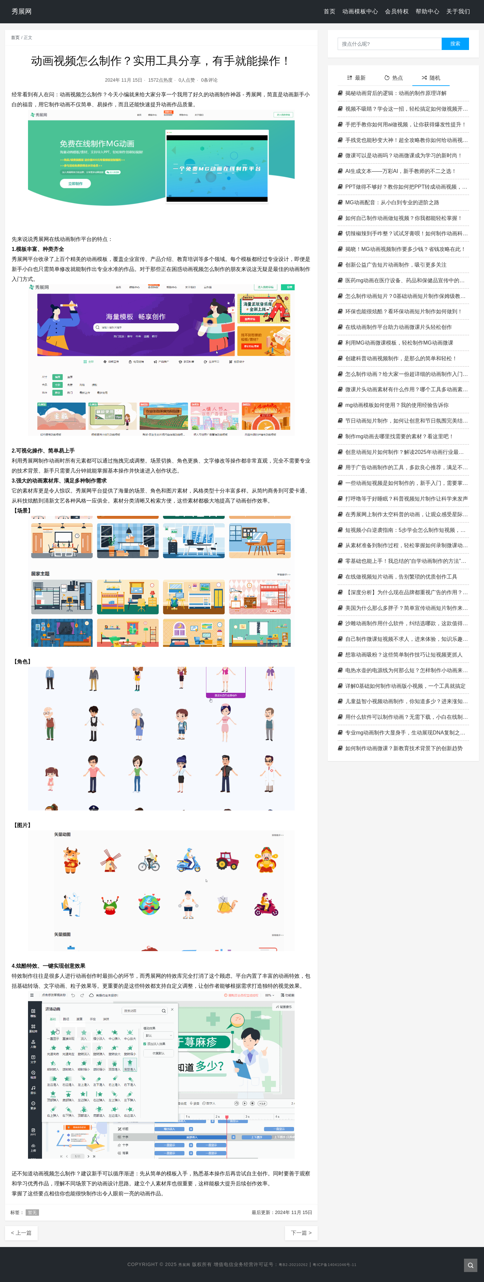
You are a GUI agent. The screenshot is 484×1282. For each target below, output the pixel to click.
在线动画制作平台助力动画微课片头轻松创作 (395, 327)
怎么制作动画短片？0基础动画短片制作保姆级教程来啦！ (403, 296)
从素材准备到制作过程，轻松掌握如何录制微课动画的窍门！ (403, 545)
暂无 (32, 1212)
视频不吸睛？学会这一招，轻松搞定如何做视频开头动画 (403, 109)
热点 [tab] (393, 78)
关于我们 (458, 11)
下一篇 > (301, 1233)
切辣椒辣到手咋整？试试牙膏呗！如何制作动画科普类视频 (403, 233)
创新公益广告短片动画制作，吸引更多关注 (392, 265)
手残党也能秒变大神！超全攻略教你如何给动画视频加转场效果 (403, 140)
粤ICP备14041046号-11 (339, 1264)
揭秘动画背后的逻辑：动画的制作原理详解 (392, 93)
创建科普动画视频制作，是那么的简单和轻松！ (397, 358)
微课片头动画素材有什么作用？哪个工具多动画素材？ (403, 389)
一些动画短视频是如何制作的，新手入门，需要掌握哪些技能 (403, 483)
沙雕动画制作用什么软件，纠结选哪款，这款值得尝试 (403, 623)
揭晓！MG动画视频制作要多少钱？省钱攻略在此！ (402, 249)
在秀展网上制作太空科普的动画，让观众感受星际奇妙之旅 (403, 514)
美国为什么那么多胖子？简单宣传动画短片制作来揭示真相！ (403, 608)
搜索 (455, 43)
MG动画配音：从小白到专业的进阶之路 (388, 202)
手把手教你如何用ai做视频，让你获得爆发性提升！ (402, 124)
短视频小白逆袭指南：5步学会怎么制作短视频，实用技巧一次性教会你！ (403, 530)
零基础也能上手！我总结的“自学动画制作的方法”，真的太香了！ (403, 561)
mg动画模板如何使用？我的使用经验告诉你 (393, 405)
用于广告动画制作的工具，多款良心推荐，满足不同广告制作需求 (403, 467)
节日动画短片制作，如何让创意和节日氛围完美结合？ (403, 421)
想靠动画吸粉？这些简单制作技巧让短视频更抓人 (400, 654)
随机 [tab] (431, 78)
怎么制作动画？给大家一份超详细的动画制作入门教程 (403, 374)
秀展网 (175, 1264)
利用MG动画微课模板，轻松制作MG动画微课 (395, 343)
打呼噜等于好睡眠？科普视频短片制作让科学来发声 (403, 499)
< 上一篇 (21, 1233)
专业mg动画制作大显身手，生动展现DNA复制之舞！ (403, 732)
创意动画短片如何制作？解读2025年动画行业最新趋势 (403, 452)
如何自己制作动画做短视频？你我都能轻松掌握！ (400, 218)
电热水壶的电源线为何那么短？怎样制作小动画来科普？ (403, 670)
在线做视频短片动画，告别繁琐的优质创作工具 (397, 577)
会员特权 (397, 11)
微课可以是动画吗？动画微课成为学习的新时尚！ (400, 155)
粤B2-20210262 (289, 1264)
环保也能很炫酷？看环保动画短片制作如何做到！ (400, 311)
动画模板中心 (360, 11)
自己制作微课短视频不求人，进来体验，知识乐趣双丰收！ (403, 639)
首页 (330, 11)
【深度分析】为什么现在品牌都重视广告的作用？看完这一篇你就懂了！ (403, 592)
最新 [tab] (356, 78)
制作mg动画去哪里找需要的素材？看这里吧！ (396, 436)
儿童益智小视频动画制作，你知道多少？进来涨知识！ (403, 701)
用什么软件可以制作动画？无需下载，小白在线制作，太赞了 (403, 717)
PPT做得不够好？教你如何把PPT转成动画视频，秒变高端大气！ (403, 187)
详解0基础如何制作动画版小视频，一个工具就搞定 (402, 686)
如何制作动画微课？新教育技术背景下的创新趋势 (400, 748)
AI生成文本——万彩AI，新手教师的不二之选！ (397, 171)
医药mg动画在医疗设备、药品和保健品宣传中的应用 (403, 280)
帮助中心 (428, 11)
